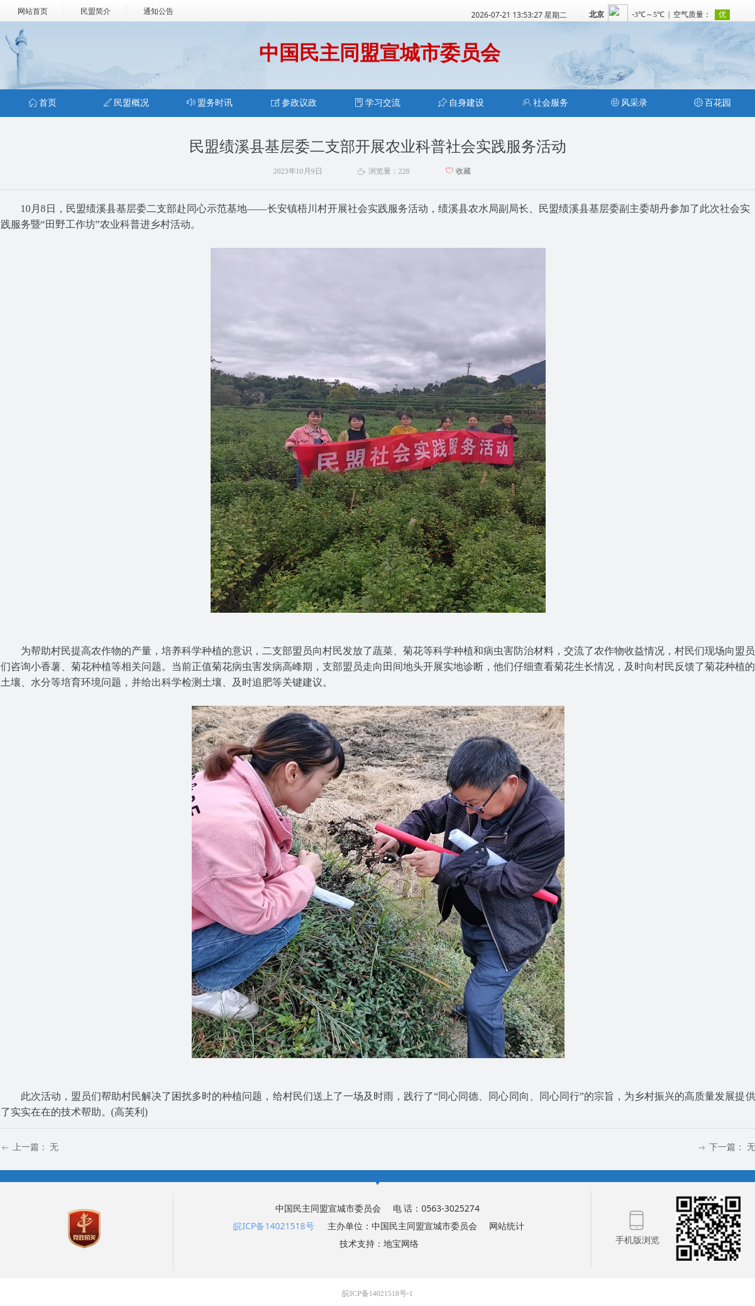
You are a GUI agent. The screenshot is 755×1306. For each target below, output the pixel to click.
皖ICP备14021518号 (273, 1226)
